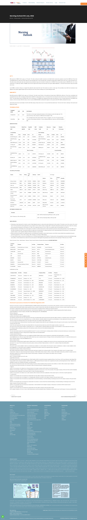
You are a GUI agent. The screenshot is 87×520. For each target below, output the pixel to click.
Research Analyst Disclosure (32, 413)
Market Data (12, 419)
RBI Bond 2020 (47, 413)
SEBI (56, 510)
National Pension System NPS (15, 425)
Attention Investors (44, 518)
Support (11, 433)
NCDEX (76, 510)
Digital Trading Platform (31, 442)
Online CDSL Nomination (31, 416)
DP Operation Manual (13, 418)
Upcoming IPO (12, 430)
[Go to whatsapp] (2, 516)
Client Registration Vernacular (32, 440)
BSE (54, 510)
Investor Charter (30, 436)
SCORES (49, 510)
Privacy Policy (24, 518)
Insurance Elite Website (31, 448)
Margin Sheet (64, 415)
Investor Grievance (30, 437)
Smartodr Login (30, 452)
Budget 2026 (29, 446)
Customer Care (12, 412)
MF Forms (63, 409)
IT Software (64, 416)
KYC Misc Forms (64, 412)
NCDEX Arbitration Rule (31, 433)
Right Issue (46, 412)
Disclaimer (11, 518)
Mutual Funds (12, 427)
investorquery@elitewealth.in (25, 514)
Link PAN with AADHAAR (31, 418)
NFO (45, 418)
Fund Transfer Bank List (31, 434)
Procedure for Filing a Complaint (32, 454)
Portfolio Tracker (13, 428)
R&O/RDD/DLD (71, 510)
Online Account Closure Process (33, 410)
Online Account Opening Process (33, 409)
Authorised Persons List (14, 413)
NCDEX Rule (29, 428)
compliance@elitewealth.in (17, 513)
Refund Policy (29, 518)
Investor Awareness (30, 412)
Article (11, 422)
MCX (66, 510)
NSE (52, 510)
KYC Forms (63, 410)
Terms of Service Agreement (36, 518)
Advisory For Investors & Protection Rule (34, 431)
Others (63, 418)
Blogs (11, 421)
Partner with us (49, 2)
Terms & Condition (19, 518)
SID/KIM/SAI (64, 419)
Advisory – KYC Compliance (32, 445)
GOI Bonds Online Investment (15, 424)
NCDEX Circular (29, 427)
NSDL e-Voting (29, 422)
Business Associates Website (32, 449)
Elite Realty (29, 451)
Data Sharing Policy (50, 518)
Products (25, 2)
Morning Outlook (26, 46)
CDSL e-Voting (29, 424)
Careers (11, 409)
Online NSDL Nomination (31, 415)
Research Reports (40, 2)
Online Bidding (32, 2)
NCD (45, 416)
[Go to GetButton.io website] (3, 518)
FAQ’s (28, 443)
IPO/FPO (45, 409)
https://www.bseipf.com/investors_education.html (18, 479)
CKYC (68, 510)
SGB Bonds (46, 415)
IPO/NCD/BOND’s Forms (66, 413)
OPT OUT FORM (12, 434)
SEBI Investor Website (61, 510)
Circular (28, 425)
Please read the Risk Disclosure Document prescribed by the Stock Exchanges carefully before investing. (29, 505)
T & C (11, 431)
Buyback (45, 410)
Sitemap (14, 518)
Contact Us (12, 410)
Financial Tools (62, 2)
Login (56, 2)
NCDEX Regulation (30, 430)
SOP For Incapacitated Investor (32, 439)
